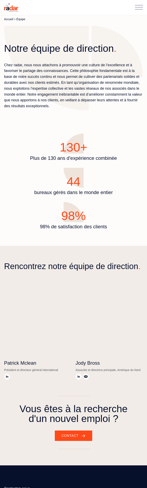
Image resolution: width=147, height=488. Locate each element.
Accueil (8, 19)
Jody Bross (88, 363)
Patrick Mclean (20, 363)
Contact (70, 435)
